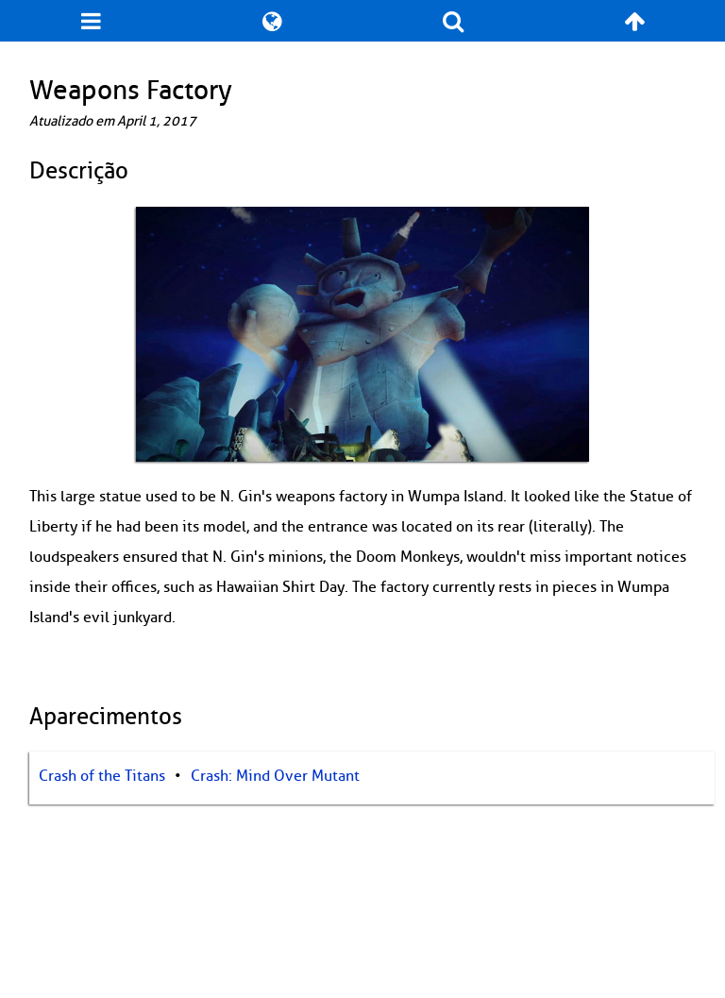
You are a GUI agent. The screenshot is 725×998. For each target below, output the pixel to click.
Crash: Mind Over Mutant (275, 776)
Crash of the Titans (102, 776)
